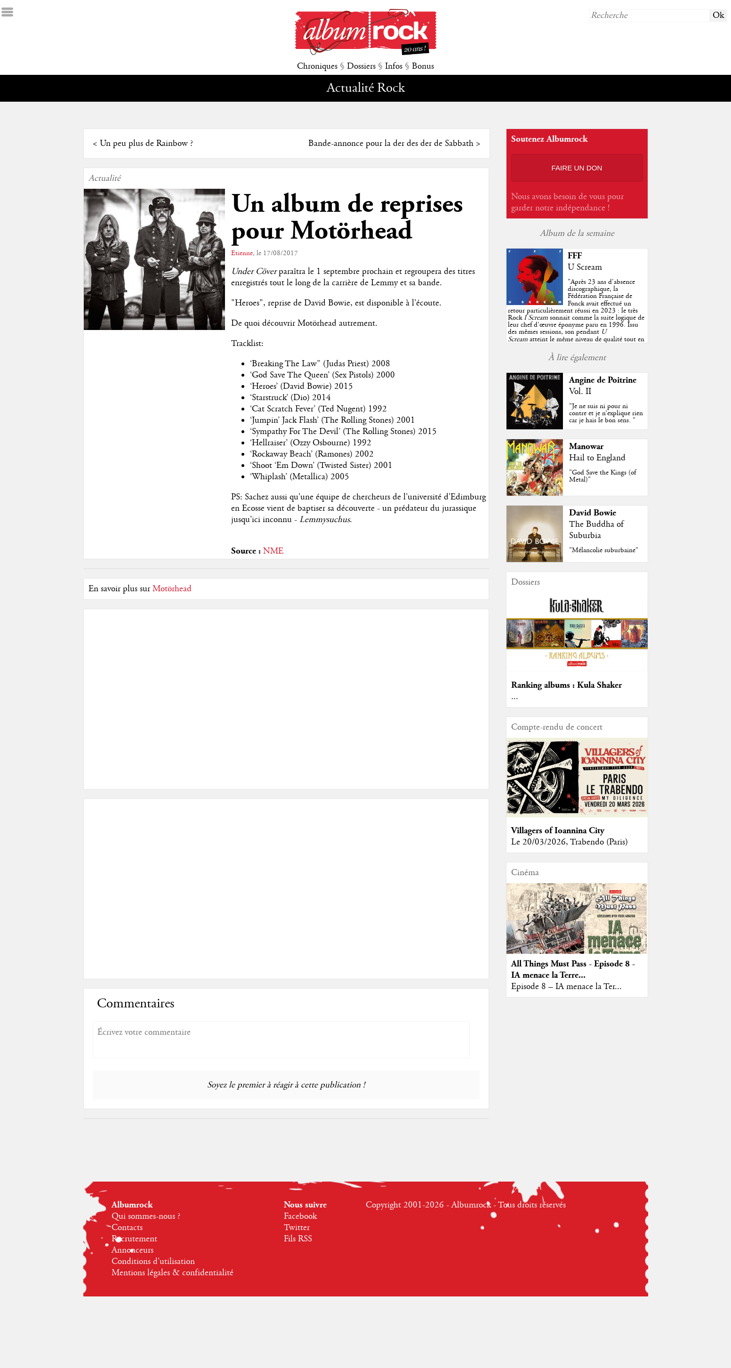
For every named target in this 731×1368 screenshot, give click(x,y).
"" (576, 317)
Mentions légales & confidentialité (172, 1273)
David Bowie (592, 512)
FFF (575, 255)
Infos (393, 66)
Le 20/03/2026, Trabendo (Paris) (569, 842)
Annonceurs (132, 1250)
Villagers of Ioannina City (557, 830)
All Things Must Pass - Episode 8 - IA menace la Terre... (573, 969)
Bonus (423, 66)
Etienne (242, 253)
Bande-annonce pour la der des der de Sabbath (391, 143)
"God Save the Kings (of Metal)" (602, 476)
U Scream (585, 267)
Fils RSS (298, 1239)
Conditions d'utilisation (153, 1261)
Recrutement (134, 1239)
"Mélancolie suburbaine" (603, 550)
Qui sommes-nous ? (146, 1216)
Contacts (127, 1227)
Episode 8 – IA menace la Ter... (566, 986)
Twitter (297, 1227)
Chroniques (317, 66)
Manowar (586, 446)
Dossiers (361, 66)
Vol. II (580, 391)
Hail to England (597, 458)
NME (273, 551)
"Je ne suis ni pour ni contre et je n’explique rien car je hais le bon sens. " (606, 413)
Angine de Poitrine (602, 380)
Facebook (300, 1216)
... (514, 696)
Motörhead (172, 589)
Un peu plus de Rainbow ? (146, 143)
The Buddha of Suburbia (596, 530)
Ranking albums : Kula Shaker (566, 685)
